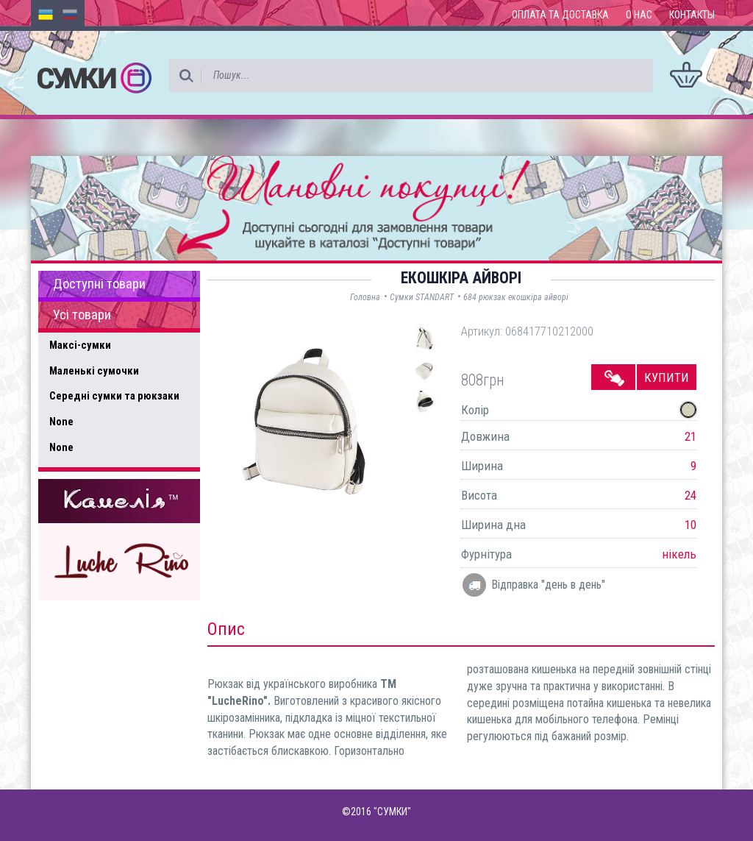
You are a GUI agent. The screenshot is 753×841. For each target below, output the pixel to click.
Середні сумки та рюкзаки (114, 395)
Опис (226, 629)
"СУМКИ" (392, 811)
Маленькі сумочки (94, 370)
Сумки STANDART (422, 297)
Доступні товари (99, 284)
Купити (666, 377)
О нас (639, 15)
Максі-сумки (80, 345)
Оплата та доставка (560, 15)
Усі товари (82, 315)
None (61, 421)
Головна (365, 297)
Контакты (692, 15)
